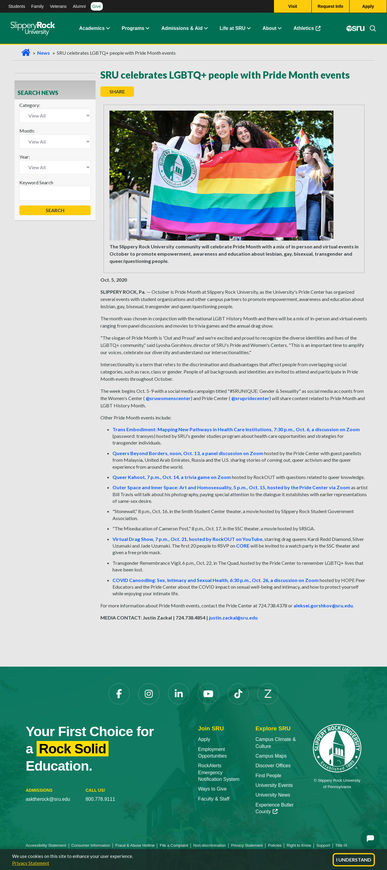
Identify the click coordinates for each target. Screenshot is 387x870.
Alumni (79, 6)
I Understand (353, 859)
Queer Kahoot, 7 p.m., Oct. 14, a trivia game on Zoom (171, 477)
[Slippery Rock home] (33, 29)
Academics (92, 28)
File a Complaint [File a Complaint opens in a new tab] (174, 845)
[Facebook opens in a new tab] (119, 693)
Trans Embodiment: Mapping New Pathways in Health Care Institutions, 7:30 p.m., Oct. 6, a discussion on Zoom (236, 429)
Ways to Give (212, 788)
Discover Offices (273, 765)
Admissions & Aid (182, 28)
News (43, 53)
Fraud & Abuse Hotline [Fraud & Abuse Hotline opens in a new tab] (134, 845)
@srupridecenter (250, 398)
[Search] (370, 28)
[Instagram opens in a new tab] (148, 693)
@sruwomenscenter (168, 398)
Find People (268, 775)
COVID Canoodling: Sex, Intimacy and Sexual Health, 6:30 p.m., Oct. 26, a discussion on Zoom (215, 580)
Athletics (310, 30)
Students (16, 6)
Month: (27, 131)
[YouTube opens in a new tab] (208, 693)
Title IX (341, 845)
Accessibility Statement (46, 845)
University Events (274, 785)
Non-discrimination (209, 845)
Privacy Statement (30, 863)
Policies (274, 845)
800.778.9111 (100, 799)
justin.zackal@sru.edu (233, 617)
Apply (204, 739)
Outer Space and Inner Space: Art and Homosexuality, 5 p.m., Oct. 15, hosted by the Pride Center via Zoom (231, 487)
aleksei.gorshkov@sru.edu (323, 605)
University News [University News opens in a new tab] (272, 794)
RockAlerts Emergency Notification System (218, 772)
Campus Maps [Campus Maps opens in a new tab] (271, 755)
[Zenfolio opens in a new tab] (267, 693)
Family (37, 6)
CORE (242, 545)
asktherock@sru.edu (48, 799)
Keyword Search (36, 182)
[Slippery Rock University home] (337, 747)
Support (323, 845)
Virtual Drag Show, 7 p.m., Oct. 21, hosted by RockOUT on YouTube (187, 539)
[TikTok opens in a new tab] (238, 693)
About (269, 28)
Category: (29, 105)
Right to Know (299, 845)
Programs (133, 28)
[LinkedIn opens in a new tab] (178, 693)
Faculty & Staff (213, 798)
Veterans (58, 6)
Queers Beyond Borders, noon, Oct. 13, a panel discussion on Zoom (187, 453)
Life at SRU (232, 28)
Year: (24, 157)
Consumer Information (90, 845)
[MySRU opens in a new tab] (355, 29)
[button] (107, 29)
